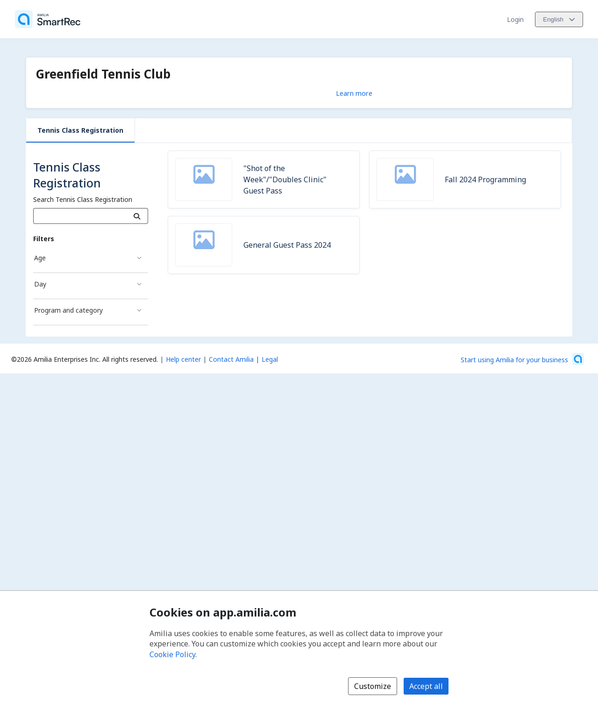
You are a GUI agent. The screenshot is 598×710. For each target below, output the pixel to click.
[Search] (137, 216)
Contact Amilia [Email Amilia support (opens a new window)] (231, 359)
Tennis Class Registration (80, 130)
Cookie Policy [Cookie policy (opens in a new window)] (172, 654)
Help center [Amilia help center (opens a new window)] (183, 359)
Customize (372, 686)
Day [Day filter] (40, 284)
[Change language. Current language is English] (559, 19)
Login (515, 19)
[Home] (47, 19)
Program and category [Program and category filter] (68, 310)
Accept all (426, 686)
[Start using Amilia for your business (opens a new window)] (522, 359)
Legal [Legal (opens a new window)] (270, 359)
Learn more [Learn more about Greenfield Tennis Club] (354, 93)
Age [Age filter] (40, 257)
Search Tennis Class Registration (82, 199)
